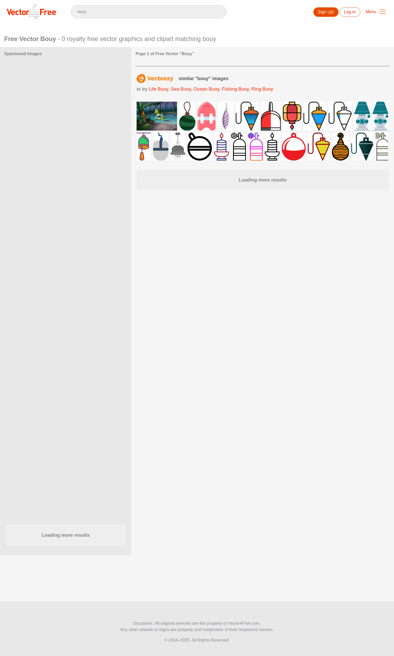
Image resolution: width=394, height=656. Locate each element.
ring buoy (262, 89)
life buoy (158, 89)
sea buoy (181, 89)
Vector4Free (31, 11)
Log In (350, 12)
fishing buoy (235, 89)
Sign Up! (326, 12)
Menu (371, 11)
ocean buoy (206, 89)
